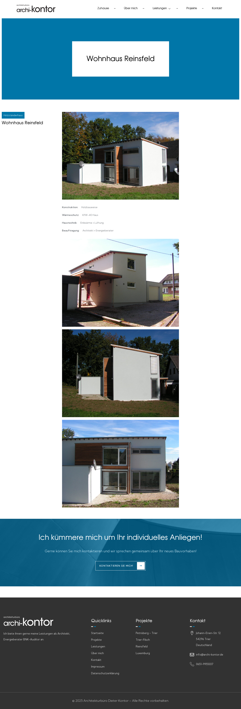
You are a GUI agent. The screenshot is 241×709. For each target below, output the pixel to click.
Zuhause (103, 8)
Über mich (131, 8)
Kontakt (217, 8)
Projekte (191, 8)
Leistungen (162, 8)
